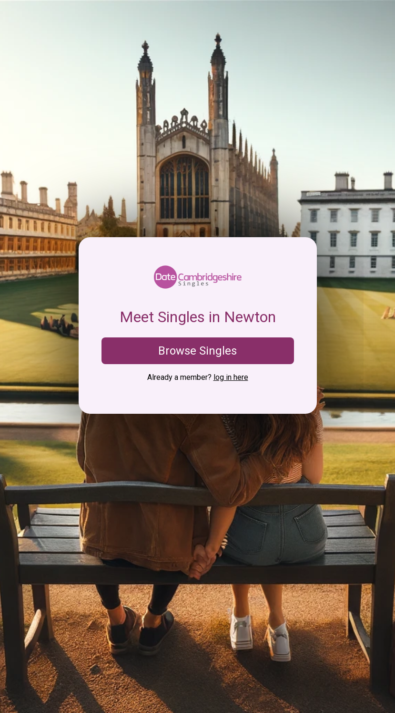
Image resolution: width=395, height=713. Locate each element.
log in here (230, 377)
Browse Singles (197, 350)
